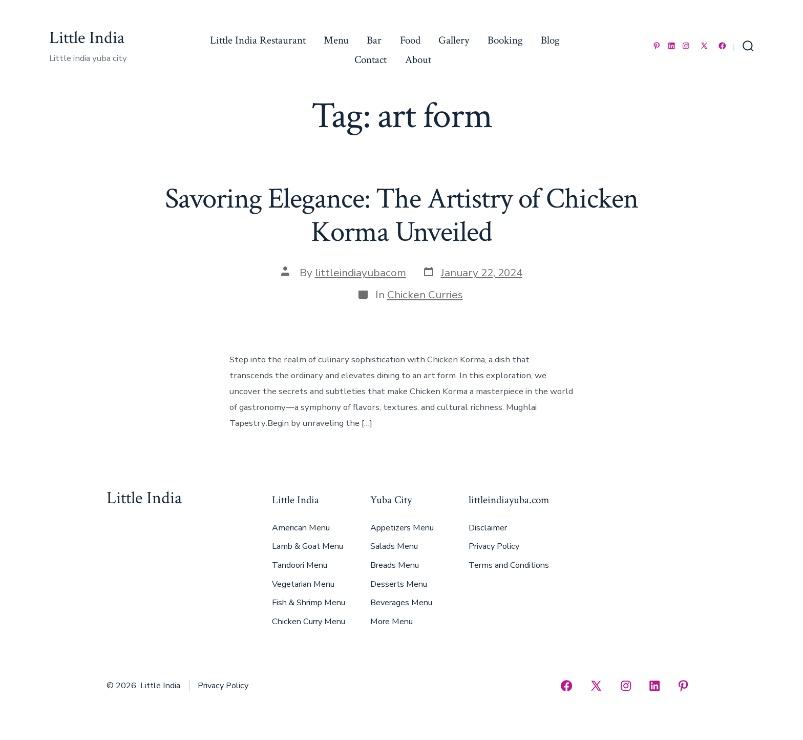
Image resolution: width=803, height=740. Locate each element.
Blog (550, 40)
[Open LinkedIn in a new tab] (671, 45)
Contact (370, 60)
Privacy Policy (494, 546)
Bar (374, 40)
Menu (336, 40)
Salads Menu (394, 546)
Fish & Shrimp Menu (308, 602)
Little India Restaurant (258, 40)
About (418, 60)
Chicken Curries (425, 294)
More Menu (391, 621)
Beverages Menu (401, 602)
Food (410, 40)
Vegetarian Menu (303, 584)
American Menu (301, 527)
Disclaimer (488, 527)
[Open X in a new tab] (704, 45)
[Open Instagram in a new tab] (686, 45)
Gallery (453, 40)
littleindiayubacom (360, 272)
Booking (505, 40)
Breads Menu (394, 565)
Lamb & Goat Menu (307, 546)
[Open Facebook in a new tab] (722, 45)
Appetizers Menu (402, 527)
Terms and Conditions (509, 565)
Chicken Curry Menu (308, 621)
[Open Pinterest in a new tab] (656, 45)
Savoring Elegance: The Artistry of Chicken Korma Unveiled (401, 215)
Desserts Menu (398, 584)
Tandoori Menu (299, 565)
